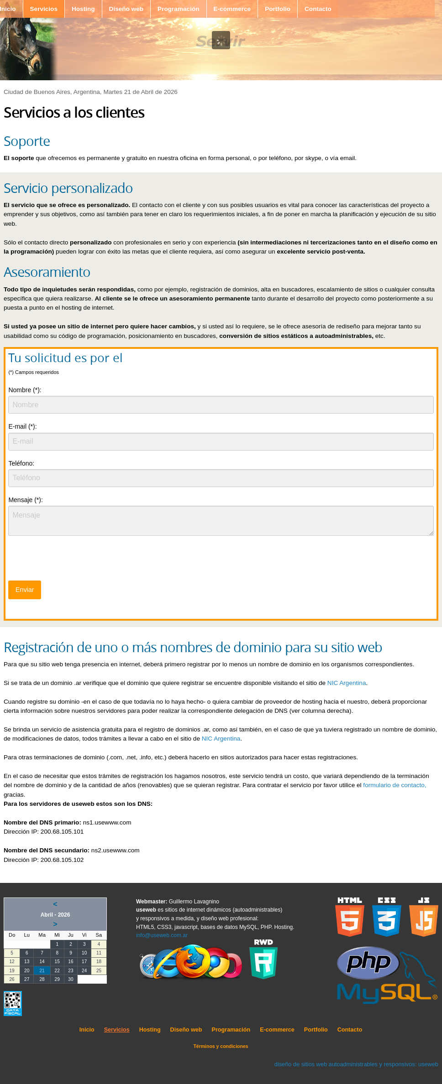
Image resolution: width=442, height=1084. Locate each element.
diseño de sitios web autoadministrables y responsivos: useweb (356, 1064)
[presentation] (77, 561)
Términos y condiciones (220, 1046)
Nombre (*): (24, 390)
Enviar (25, 589)
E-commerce (232, 8)
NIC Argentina (346, 682)
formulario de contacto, (394, 785)
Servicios (44, 8)
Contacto (318, 8)
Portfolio (277, 8)
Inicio (87, 1030)
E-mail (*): (22, 426)
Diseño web (126, 8)
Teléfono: (21, 463)
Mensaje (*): (25, 499)
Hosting (83, 8)
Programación (178, 8)
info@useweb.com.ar (162, 935)
